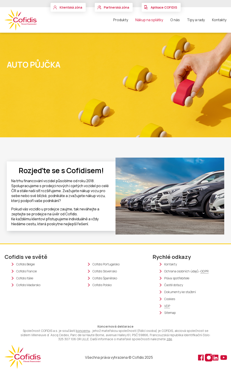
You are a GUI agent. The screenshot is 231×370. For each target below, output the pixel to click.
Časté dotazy (173, 285)
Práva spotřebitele (176, 278)
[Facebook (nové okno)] (201, 357)
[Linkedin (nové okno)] (216, 357)
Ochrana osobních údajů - (186, 271)
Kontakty (219, 19)
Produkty (120, 19)
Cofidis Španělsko (104, 278)
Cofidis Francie (26, 271)
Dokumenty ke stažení (180, 292)
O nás (175, 19)
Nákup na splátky (149, 19)
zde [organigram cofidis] (169, 339)
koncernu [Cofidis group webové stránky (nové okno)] (83, 331)
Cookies (169, 299)
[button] (68, 7)
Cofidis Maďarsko (28, 285)
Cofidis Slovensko (104, 271)
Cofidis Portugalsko (106, 264)
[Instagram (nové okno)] (208, 357)
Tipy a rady (196, 19)
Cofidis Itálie (24, 278)
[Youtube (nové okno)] (223, 357)
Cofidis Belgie (25, 264)
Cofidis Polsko (102, 285)
